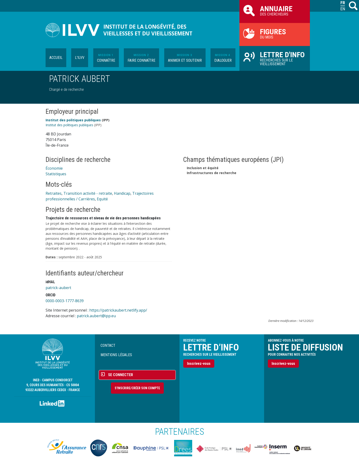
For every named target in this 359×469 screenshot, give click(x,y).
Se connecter (120, 375)
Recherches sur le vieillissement (274, 58)
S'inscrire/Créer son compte (137, 388)
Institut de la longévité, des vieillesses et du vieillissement (147, 30)
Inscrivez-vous (199, 363)
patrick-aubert (58, 287)
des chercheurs (274, 10)
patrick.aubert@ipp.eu (96, 315)
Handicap (122, 193)
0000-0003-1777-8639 (65, 300)
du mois (274, 33)
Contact (108, 345)
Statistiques (56, 173)
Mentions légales (116, 355)
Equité (102, 199)
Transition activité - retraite (87, 193)
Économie (54, 168)
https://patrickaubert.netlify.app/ (118, 310)
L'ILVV (79, 57)
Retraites (54, 193)
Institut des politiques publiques (73, 120)
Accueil (55, 57)
